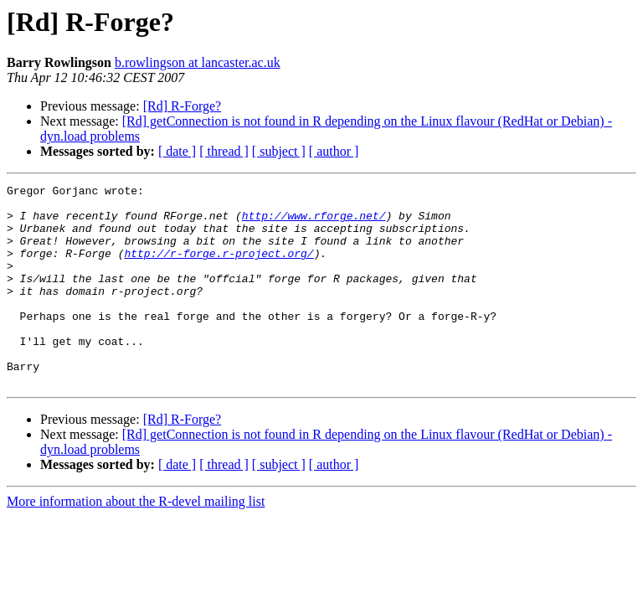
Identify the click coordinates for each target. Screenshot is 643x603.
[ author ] (334, 151)
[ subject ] (279, 151)
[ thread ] (224, 151)
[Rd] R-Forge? (182, 106)
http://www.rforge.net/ (314, 222)
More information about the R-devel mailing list (136, 541)
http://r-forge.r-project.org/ (218, 268)
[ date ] (177, 151)
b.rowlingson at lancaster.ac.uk (197, 62)
